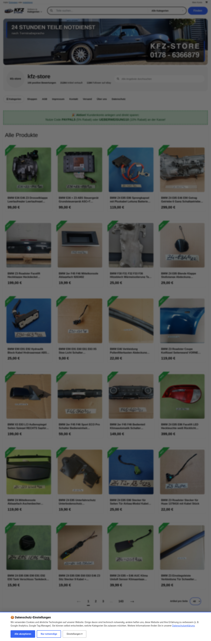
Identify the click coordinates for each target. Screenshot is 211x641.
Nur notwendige (49, 634)
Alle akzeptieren (23, 634)
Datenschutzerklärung (183, 625)
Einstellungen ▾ (74, 634)
